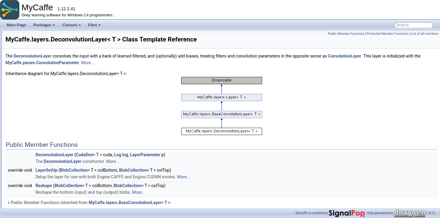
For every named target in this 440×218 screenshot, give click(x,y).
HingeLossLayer (43, 195)
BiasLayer (38, 42)
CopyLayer (38, 89)
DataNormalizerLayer (47, 109)
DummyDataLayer (44, 136)
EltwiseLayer (40, 142)
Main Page (16, 25)
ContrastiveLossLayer (47, 76)
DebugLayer (39, 116)
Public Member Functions (346, 34)
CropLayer (38, 96)
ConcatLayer (40, 62)
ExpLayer (37, 169)
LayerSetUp (122, 178)
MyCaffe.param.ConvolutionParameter (211, 71)
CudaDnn (160, 163)
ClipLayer (37, 56)
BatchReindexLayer (45, 36)
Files (94, 25)
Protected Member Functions (388, 34)
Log (193, 163)
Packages (44, 25)
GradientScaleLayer (46, 189)
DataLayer (38, 102)
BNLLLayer (39, 49)
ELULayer (38, 149)
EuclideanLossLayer (46, 162)
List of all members (424, 34)
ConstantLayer (41, 69)
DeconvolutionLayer (46, 122)
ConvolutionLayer (44, 82)
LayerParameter (220, 163)
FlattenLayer (40, 182)
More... (257, 71)
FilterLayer (38, 175)
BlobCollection (149, 178)
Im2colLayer (39, 202)
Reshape (119, 194)
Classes (71, 25)
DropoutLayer (41, 129)
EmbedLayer (40, 156)
